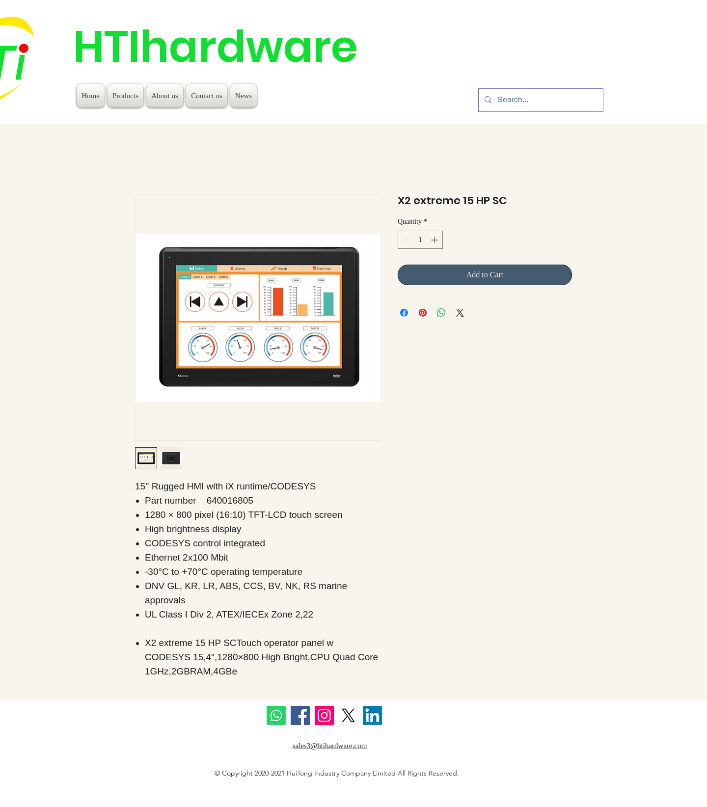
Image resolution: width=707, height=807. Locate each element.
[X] (348, 715)
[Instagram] (324, 715)
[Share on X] (460, 313)
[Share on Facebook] (404, 313)
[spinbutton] (420, 239)
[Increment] (435, 239)
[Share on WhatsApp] (441, 313)
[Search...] (539, 100)
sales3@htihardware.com (330, 746)
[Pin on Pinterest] (423, 313)
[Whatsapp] (276, 715)
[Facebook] (300, 715)
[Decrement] (405, 239)
